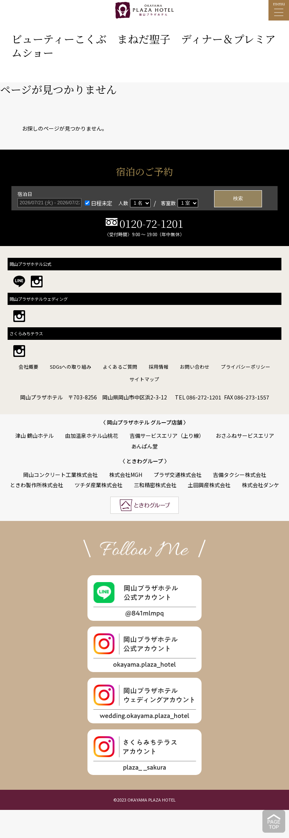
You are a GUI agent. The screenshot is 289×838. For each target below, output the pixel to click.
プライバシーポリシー (245, 366)
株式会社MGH (125, 474)
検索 (238, 198)
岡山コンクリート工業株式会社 (60, 474)
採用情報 (158, 366)
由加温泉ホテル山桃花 (91, 435)
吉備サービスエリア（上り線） (167, 435)
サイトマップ (144, 379)
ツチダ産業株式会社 (98, 485)
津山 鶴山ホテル (34, 435)
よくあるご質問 (120, 366)
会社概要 (28, 366)
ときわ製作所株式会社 (36, 485)
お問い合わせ (195, 366)
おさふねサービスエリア (245, 435)
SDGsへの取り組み (70, 366)
